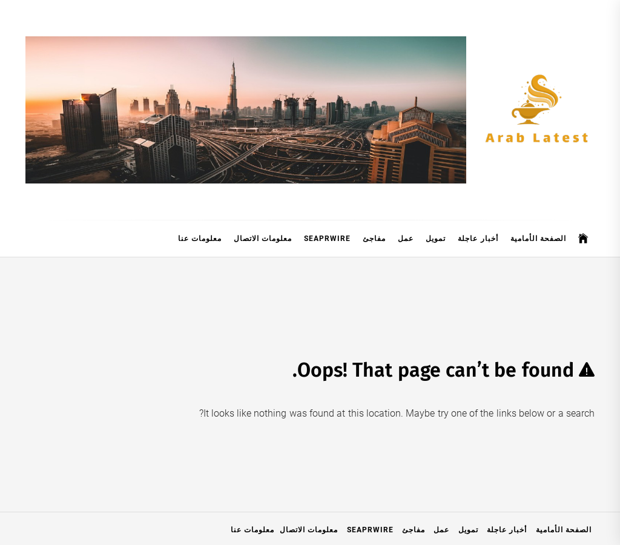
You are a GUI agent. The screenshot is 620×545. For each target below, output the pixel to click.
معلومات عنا (200, 238)
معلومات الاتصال (263, 238)
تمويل (436, 238)
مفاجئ (374, 238)
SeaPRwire (327, 238)
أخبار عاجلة (478, 238)
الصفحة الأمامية (538, 238)
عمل (406, 238)
